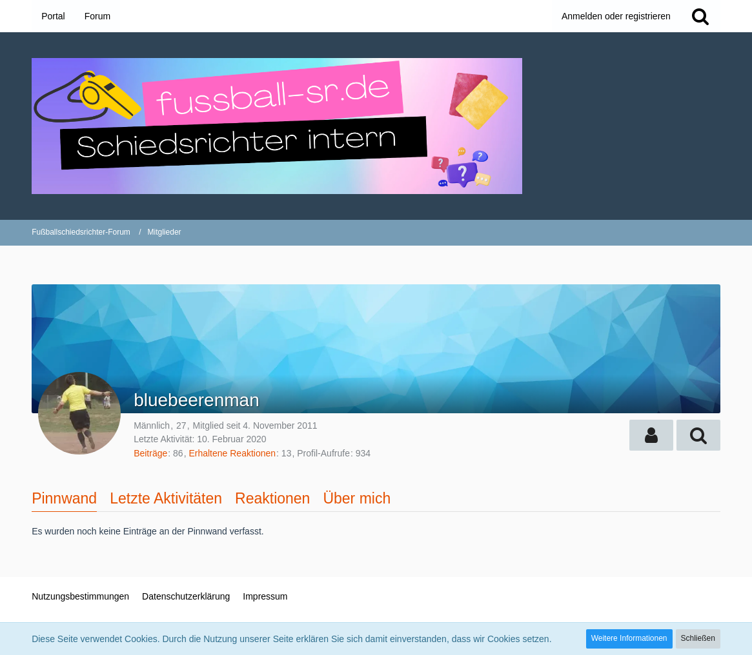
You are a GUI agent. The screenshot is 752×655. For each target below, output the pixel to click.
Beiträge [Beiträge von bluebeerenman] (150, 453)
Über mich (357, 498)
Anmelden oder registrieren (616, 16)
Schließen (698, 638)
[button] (651, 435)
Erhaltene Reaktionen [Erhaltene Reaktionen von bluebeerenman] (232, 453)
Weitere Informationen (629, 638)
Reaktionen (272, 498)
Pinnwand (64, 498)
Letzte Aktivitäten (166, 498)
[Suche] (700, 16)
